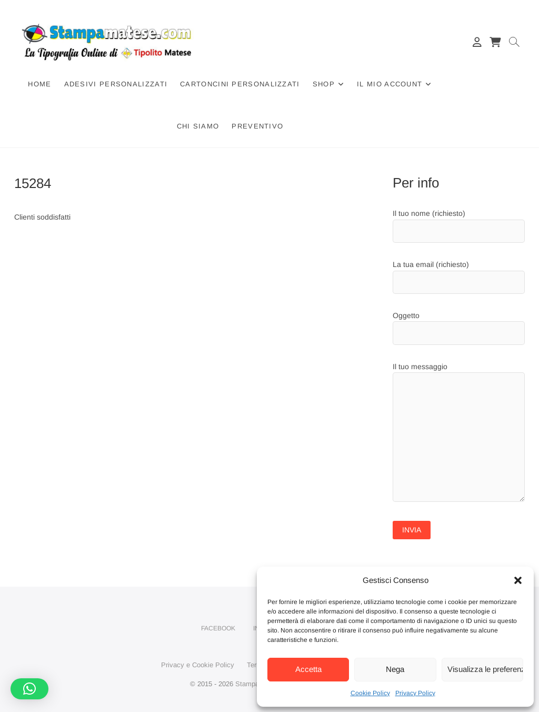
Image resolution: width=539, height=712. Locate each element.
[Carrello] (494, 42)
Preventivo (257, 126)
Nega (395, 669)
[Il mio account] (477, 42)
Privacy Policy (415, 693)
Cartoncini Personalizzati (240, 84)
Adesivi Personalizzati (116, 84)
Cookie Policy (370, 693)
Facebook (218, 628)
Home (39, 84)
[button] (518, 580)
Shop (324, 84)
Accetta (308, 669)
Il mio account (389, 84)
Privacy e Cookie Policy (197, 665)
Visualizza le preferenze (485, 669)
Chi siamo (198, 126)
